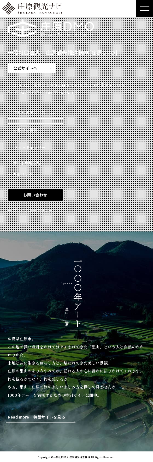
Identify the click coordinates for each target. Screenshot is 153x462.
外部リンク (23, 174)
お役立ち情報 (26, 130)
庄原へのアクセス (30, 112)
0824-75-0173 (28, 93)
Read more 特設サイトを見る (36, 417)
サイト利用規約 (27, 163)
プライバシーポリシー (33, 210)
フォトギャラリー (30, 147)
